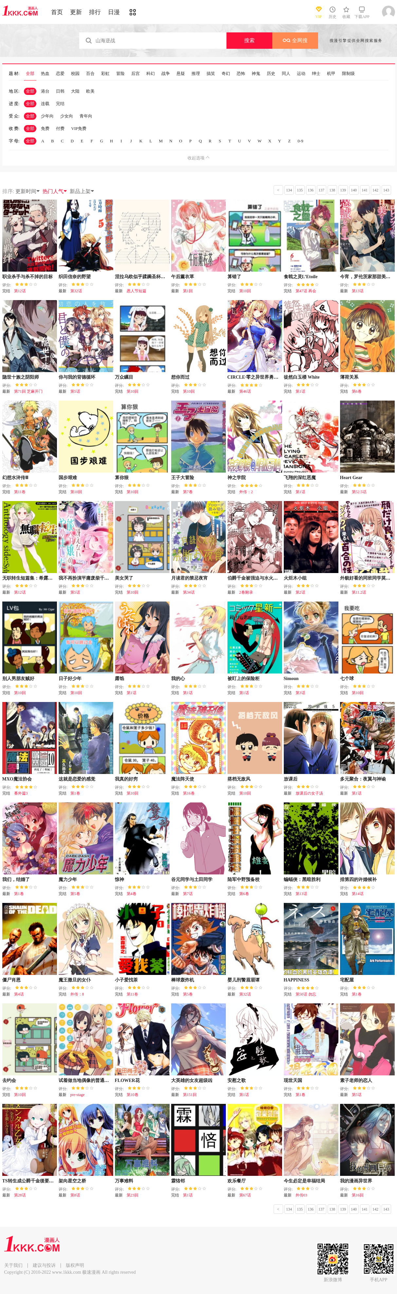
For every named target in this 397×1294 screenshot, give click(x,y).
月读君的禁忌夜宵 (189, 578)
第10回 (245, 291)
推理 (195, 73)
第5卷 (75, 893)
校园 (75, 73)
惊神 (119, 879)
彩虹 (105, 73)
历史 (271, 73)
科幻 (150, 73)
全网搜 (295, 40)
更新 (76, 12)
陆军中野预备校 (243, 879)
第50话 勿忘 (306, 994)
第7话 (188, 893)
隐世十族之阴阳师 (20, 377)
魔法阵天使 (182, 779)
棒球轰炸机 (182, 980)
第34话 (189, 592)
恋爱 (60, 73)
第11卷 (20, 492)
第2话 (300, 592)
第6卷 (357, 391)
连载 (45, 103)
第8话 (75, 1195)
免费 (45, 128)
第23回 (132, 1195)
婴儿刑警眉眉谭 (243, 980)
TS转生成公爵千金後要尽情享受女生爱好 (44, 1180)
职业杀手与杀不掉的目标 (27, 276)
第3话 (300, 693)
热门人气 (55, 191)
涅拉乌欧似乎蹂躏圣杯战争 (142, 276)
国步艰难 (68, 477)
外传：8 (77, 994)
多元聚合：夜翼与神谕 (363, 779)
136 (311, 190)
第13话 (358, 291)
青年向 (86, 116)
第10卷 (132, 1094)
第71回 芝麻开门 (28, 391)
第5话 (75, 391)
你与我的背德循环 (77, 377)
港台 (45, 91)
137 (321, 190)
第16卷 (189, 793)
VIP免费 (78, 128)
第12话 (20, 291)
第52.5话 (359, 492)
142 (375, 190)
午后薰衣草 (182, 276)
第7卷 (188, 492)
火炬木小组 (295, 578)
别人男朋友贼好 (18, 678)
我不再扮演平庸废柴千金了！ (88, 578)
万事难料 (124, 1180)
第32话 (76, 291)
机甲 (331, 73)
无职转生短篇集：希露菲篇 (29, 578)
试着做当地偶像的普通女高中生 (91, 1080)
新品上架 (82, 191)
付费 (60, 128)
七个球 (347, 678)
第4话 (19, 994)
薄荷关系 (349, 377)
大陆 (75, 91)
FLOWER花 (127, 1080)
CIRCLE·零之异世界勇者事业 (257, 377)
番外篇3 (21, 793)
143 (386, 190)
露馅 (119, 678)
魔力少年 (68, 879)
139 (343, 190)
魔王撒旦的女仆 (75, 980)
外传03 (301, 1195)
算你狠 (122, 477)
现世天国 (293, 1080)
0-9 (300, 140)
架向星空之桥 (72, 1180)
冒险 (120, 73)
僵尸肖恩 (11, 980)
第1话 (300, 391)
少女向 (66, 116)
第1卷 (75, 793)
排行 (95, 12)
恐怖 (241, 73)
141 (365, 190)
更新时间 (27, 191)
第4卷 (131, 893)
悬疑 (180, 73)
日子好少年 (70, 678)
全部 (30, 73)
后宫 (135, 73)
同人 (286, 73)
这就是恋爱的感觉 (77, 779)
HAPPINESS (297, 980)
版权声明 (75, 1265)
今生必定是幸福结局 (304, 1180)
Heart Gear (351, 477)
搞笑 (211, 73)
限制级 (348, 73)
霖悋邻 (178, 1180)
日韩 (60, 91)
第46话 (245, 391)
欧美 (90, 91)
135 (300, 190)
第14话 (358, 893)
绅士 (316, 73)
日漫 (114, 12)
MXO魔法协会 (17, 779)
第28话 (20, 1195)
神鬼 (256, 73)
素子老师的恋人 (356, 1080)
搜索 (249, 40)
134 (289, 190)
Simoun (291, 678)
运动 (301, 73)
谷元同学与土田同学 (191, 879)
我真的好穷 (126, 779)
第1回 (188, 291)
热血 (45, 73)
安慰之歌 (236, 1080)
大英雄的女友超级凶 (191, 1080)
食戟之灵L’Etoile (301, 276)
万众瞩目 (124, 377)
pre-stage (77, 1094)
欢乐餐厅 (236, 1180)
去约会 (9, 1080)
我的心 (178, 678)
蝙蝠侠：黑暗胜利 (302, 879)
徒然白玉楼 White (302, 377)
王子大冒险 (182, 477)
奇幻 (226, 73)
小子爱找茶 (126, 980)
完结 (60, 103)
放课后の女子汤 (309, 793)
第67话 (245, 1195)
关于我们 (13, 1265)
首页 (57, 12)
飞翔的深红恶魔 (300, 477)
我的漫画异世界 (356, 1180)
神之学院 (236, 477)
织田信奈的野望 (75, 276)
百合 (90, 73)
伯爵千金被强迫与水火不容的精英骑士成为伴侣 (275, 578)
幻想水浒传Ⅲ (15, 477)
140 (354, 190)
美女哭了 (124, 578)
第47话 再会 (306, 291)
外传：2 (246, 492)
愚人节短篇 (136, 291)
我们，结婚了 (16, 879)
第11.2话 (359, 592)
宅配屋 (347, 980)
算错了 (234, 276)
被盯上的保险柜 (243, 678)
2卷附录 (246, 592)
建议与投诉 (44, 1265)
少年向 (47, 116)
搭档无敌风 (238, 779)
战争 (165, 73)
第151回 (190, 1094)
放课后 (291, 779)
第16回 (358, 1195)
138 (332, 190)
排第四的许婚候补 (358, 879)
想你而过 (180, 377)
